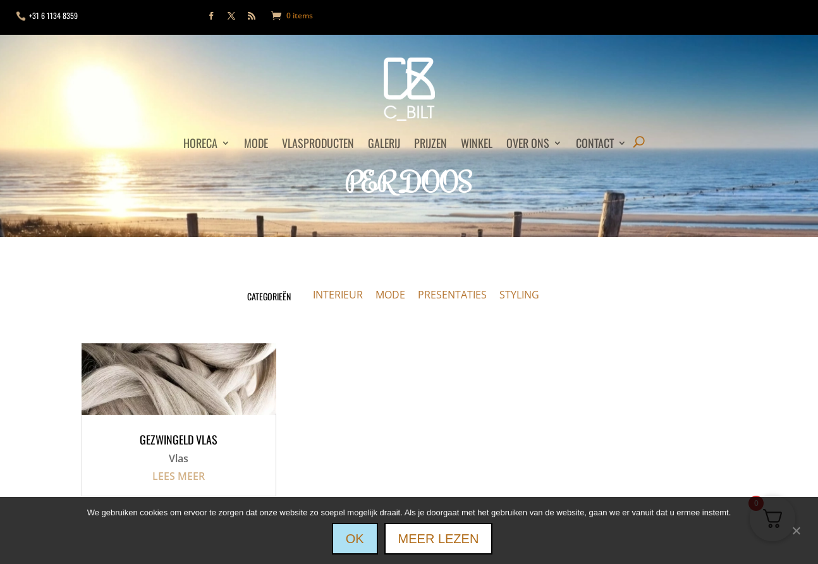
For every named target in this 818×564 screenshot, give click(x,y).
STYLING (519, 295)
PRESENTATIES (452, 295)
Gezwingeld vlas (178, 439)
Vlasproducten (318, 144)
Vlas (178, 458)
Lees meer (178, 476)
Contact (595, 144)
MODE (390, 295)
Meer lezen (438, 539)
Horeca (200, 144)
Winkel (476, 144)
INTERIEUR (338, 295)
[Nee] (796, 529)
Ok (355, 539)
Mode (256, 144)
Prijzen (430, 144)
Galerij (384, 144)
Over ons (527, 144)
